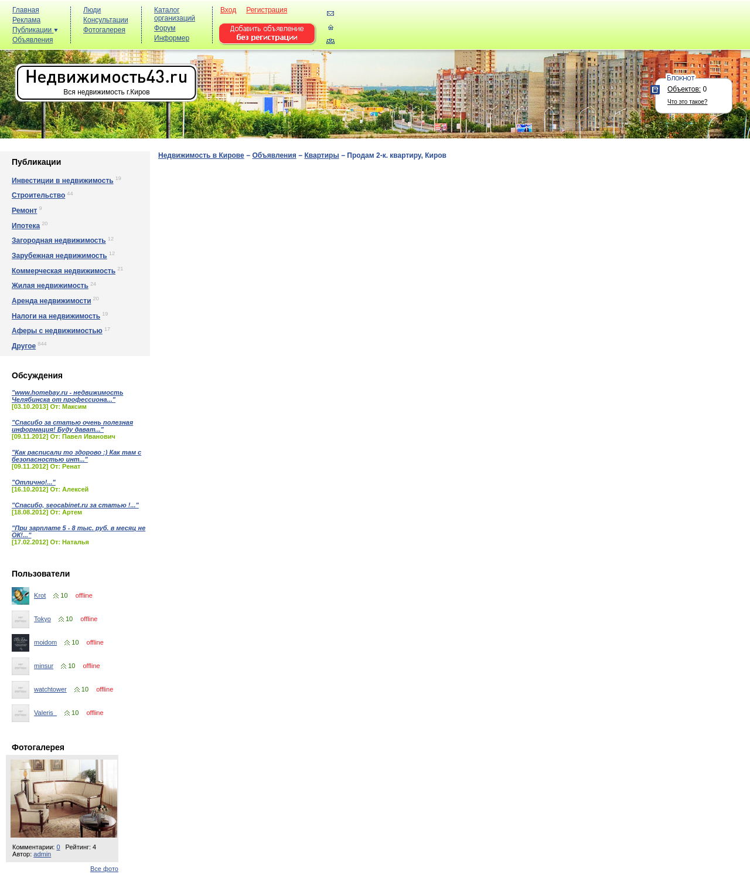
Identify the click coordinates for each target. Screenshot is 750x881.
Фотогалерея (104, 30)
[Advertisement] (533, 30)
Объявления (32, 40)
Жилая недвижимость (50, 286)
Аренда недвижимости (51, 301)
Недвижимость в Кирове (201, 155)
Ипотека (26, 226)
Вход (228, 10)
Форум (164, 28)
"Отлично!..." (34, 482)
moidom (45, 642)
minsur (43, 665)
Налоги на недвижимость (56, 316)
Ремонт (24, 210)
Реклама (26, 20)
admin (42, 854)
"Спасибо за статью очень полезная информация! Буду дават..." (72, 426)
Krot (40, 595)
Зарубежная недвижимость (59, 256)
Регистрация (266, 10)
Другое (24, 346)
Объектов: (684, 89)
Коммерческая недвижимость (63, 271)
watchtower (50, 689)
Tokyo (42, 618)
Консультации (105, 20)
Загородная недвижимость (59, 240)
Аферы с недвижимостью (57, 331)
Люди (92, 10)
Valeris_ (45, 712)
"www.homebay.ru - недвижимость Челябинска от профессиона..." (67, 396)
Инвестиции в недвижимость (63, 181)
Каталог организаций (174, 14)
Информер (171, 38)
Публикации (35, 30)
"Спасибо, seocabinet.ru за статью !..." (75, 505)
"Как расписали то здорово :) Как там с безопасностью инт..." (76, 456)
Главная (25, 10)
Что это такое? (687, 102)
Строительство (38, 195)
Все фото (104, 868)
